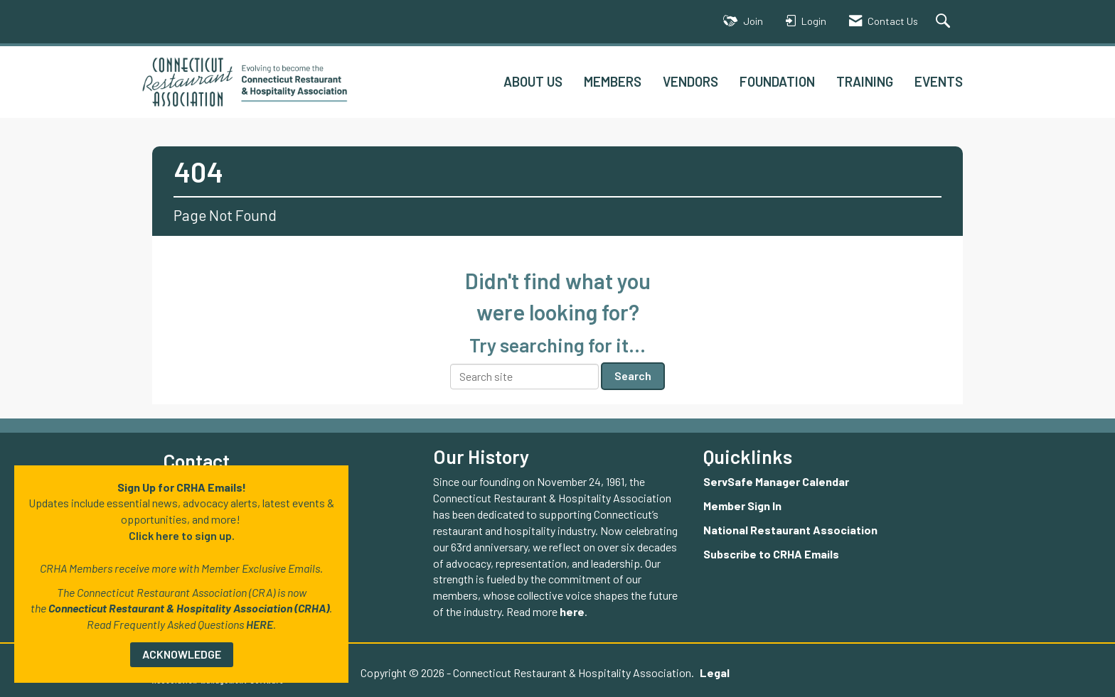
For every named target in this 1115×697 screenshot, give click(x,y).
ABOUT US (532, 81)
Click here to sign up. (182, 535)
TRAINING (864, 81)
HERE (259, 624)
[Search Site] (945, 22)
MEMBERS (612, 81)
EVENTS (938, 81)
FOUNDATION (777, 81)
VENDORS (690, 81)
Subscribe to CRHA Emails (771, 554)
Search (632, 375)
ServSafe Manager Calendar (776, 481)
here (572, 611)
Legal (715, 672)
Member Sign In (742, 505)
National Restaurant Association (790, 529)
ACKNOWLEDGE (181, 654)
